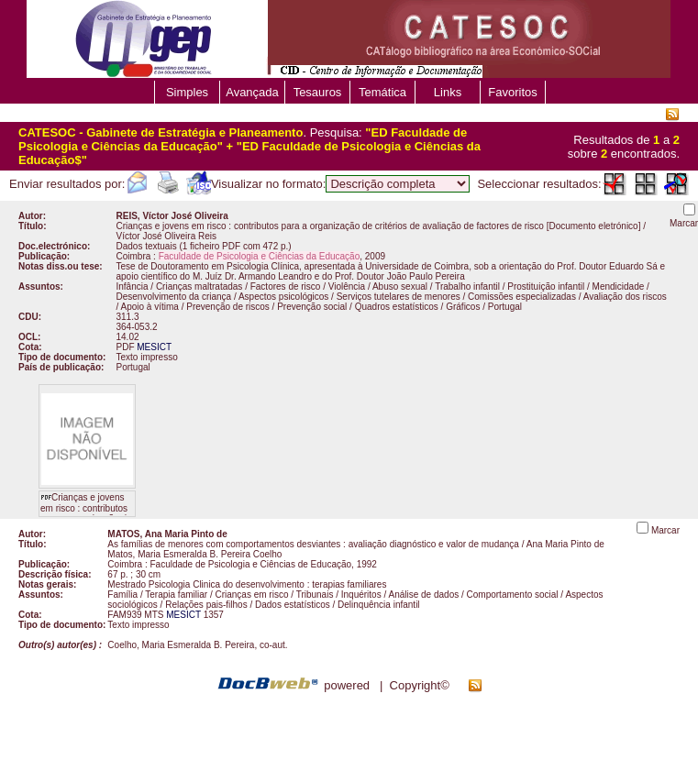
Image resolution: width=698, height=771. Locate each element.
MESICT (154, 347)
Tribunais (315, 594)
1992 (367, 564)
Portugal (505, 307)
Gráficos (463, 307)
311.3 (127, 317)
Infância (132, 286)
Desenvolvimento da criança (174, 297)
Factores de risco (285, 286)
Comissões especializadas (522, 297)
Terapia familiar (176, 594)
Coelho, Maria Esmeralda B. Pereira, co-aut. (197, 645)
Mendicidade (619, 286)
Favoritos (512, 92)
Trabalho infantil (467, 286)
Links (447, 92)
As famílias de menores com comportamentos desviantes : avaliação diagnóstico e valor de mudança (313, 544)
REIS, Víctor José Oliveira (172, 216)
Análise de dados (423, 594)
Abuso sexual (399, 286)
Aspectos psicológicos (283, 297)
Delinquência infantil (379, 605)
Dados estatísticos (292, 605)
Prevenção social (312, 307)
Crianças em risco (251, 594)
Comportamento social (513, 594)
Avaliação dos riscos (625, 297)
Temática (382, 92)
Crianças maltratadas (199, 286)
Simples (187, 92)
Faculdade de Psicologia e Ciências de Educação (250, 564)
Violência (346, 286)
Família (122, 594)
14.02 (127, 337)
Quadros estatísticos (396, 307)
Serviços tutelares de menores (398, 297)
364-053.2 (137, 327)
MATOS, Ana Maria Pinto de (167, 534)
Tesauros (318, 92)
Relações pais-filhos (206, 605)
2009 (375, 256)
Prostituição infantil (545, 286)
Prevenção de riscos (228, 307)
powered (347, 685)
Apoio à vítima (150, 307)
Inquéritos (361, 594)
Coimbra (133, 256)
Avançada (252, 92)
